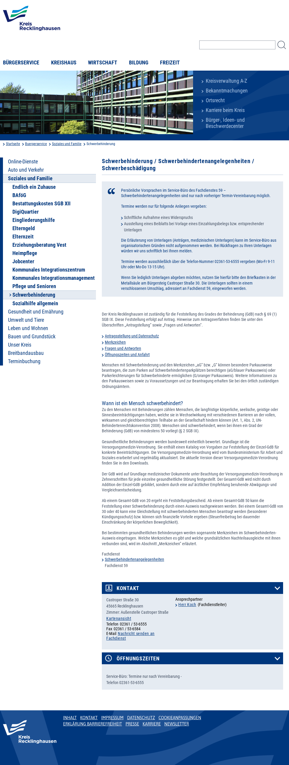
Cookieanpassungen (180, 717)
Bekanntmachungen (227, 91)
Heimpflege (24, 253)
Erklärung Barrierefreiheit (92, 724)
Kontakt (128, 588)
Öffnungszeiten (138, 659)
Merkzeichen (115, 342)
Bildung (138, 63)
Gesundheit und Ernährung (35, 312)
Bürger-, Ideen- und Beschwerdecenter (225, 123)
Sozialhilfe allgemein (35, 303)
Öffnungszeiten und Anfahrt (127, 354)
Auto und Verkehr (26, 170)
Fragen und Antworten (123, 348)
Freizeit (170, 63)
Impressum (112, 717)
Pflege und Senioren (34, 286)
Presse (132, 724)
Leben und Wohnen (28, 328)
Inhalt (70, 717)
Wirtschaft (102, 63)
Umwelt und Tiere (26, 320)
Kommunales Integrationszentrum (48, 270)
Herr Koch (187, 604)
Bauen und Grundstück (31, 337)
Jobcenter (23, 261)
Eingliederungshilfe (33, 220)
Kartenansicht (118, 618)
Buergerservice (36, 144)
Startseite (13, 144)
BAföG (19, 195)
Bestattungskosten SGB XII (41, 204)
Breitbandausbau (26, 353)
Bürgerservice (21, 63)
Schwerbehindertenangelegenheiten (134, 559)
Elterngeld (23, 228)
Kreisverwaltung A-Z (226, 81)
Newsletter (176, 724)
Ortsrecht (215, 100)
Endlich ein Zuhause (34, 187)
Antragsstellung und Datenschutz (132, 336)
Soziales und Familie (66, 144)
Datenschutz (141, 717)
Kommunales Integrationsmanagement (53, 278)
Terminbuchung (24, 361)
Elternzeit (23, 237)
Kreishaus (63, 63)
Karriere (152, 724)
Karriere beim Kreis (225, 110)
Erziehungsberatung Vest (39, 245)
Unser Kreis (19, 345)
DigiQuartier (25, 212)
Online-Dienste (23, 162)
